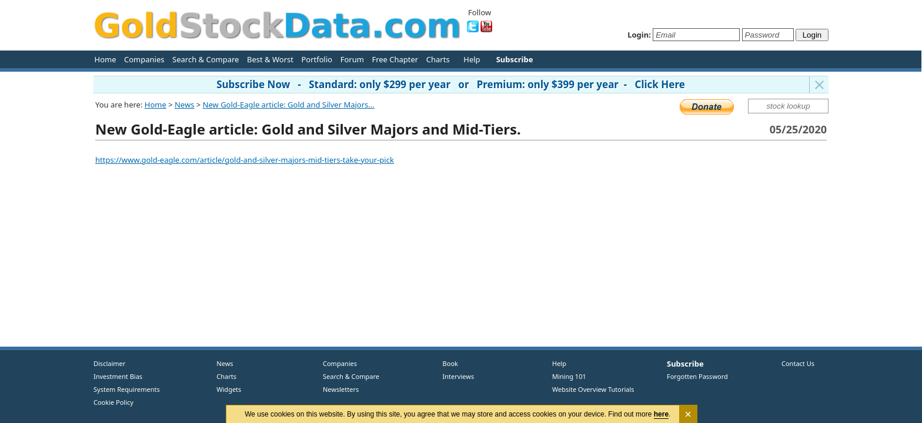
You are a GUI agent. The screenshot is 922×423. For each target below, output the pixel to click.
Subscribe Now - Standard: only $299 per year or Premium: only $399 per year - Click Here (450, 84)
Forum (352, 59)
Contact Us (797, 363)
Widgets (224, 389)
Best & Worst (270, 59)
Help (471, 59)
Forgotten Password (697, 376)
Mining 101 (569, 376)
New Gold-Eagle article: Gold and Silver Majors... (289, 104)
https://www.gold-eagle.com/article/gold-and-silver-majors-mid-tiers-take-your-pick (244, 160)
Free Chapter (395, 59)
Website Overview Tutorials (593, 389)
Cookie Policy (113, 402)
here (661, 414)
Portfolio (316, 59)
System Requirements (126, 389)
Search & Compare (205, 59)
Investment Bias (117, 376)
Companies (144, 59)
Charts (438, 59)
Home (105, 59)
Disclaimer (109, 363)
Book (447, 363)
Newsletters (341, 389)
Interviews (455, 376)
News (184, 104)
